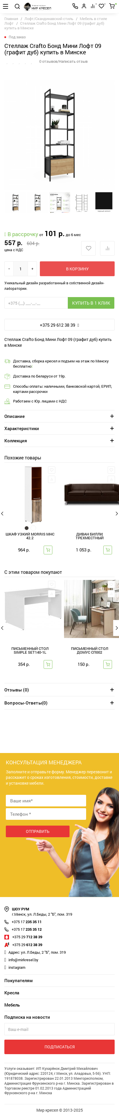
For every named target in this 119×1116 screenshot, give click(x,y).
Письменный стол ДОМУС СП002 (89, 651)
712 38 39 (27, 936)
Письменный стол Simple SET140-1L (30, 651)
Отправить (37, 831)
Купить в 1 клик (91, 303)
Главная (11, 18)
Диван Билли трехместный (90, 536)
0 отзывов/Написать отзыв (63, 61)
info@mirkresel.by (23, 959)
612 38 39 (27, 944)
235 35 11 (27, 921)
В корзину (77, 269)
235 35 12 (27, 929)
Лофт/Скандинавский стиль (48, 18)
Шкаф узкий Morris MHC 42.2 (30, 536)
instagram (16, 967)
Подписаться (60, 1046)
